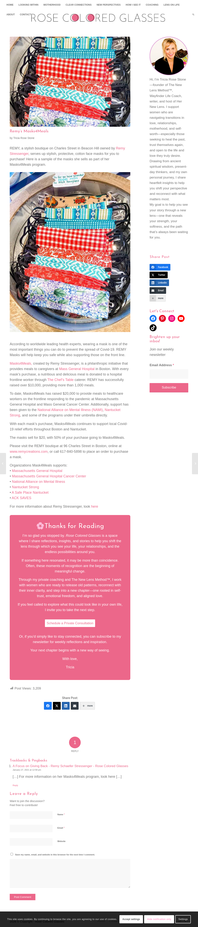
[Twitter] (57, 705)
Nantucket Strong (25, 487)
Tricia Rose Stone (23, 138)
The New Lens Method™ (90, 580)
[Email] (75, 705)
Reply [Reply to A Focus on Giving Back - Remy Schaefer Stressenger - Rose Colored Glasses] (15, 785)
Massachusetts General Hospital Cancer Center (49, 476)
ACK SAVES (22, 498)
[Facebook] (48, 705)
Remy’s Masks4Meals (29, 131)
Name (61, 814)
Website (61, 841)
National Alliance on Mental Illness (38, 482)
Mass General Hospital (77, 369)
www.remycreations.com (29, 452)
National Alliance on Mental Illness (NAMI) (70, 410)
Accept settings (131, 919)
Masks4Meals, (21, 363)
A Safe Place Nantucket (30, 492)
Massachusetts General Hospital (37, 471)
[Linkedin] (66, 705)
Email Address (162, 365)
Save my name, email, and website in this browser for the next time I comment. (55, 854)
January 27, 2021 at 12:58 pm (27, 769)
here (94, 506)
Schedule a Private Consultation (70, 623)
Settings (183, 919)
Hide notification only (159, 919)
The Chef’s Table (60, 380)
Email (61, 827)
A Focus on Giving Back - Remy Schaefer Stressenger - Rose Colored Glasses (70, 766)
